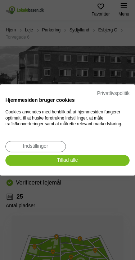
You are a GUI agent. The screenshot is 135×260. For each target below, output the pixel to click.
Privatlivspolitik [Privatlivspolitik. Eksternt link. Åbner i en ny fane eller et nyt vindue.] (113, 93)
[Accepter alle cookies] (67, 160)
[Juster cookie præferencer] (35, 146)
